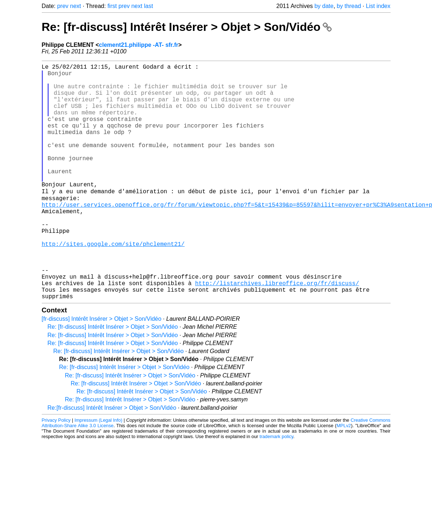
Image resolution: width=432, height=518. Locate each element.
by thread (349, 6)
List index (378, 6)
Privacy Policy (56, 471)
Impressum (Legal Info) (98, 471)
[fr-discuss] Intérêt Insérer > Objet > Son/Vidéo (102, 370)
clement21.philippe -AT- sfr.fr (138, 45)
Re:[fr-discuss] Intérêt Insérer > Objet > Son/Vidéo (112, 459)
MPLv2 (343, 477)
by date (323, 6)
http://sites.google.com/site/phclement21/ (113, 284)
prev (62, 6)
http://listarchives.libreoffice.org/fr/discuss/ (277, 332)
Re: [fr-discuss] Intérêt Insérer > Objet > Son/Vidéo (187, 26)
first (112, 6)
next (75, 6)
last (148, 6)
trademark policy (276, 488)
